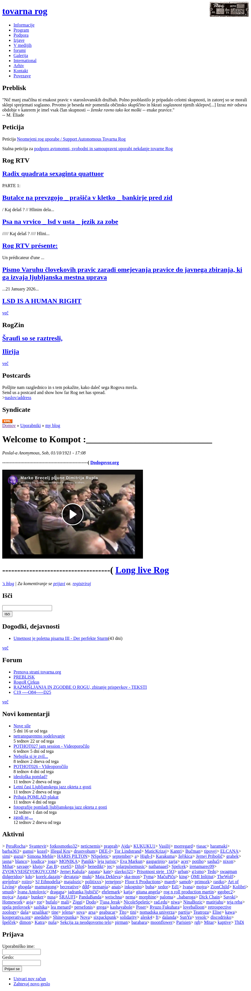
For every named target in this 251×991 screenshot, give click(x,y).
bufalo (51, 902)
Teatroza (201, 912)
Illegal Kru (60, 851)
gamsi (28, 851)
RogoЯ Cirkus (26, 682)
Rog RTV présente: (30, 245)
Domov (9, 425)
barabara (139, 922)
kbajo (38, 866)
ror (39, 902)
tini (133, 912)
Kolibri (239, 886)
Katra (40, 922)
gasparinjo (155, 861)
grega (102, 907)
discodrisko (220, 917)
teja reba (234, 902)
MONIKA (68, 861)
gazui (19, 856)
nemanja (100, 886)
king (183, 876)
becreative (69, 886)
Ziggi (77, 902)
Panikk (87, 861)
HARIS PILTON (72, 856)
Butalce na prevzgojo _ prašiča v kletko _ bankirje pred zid (87, 197)
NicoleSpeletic (137, 902)
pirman (121, 922)
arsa (92, 912)
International (25, 60)
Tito (122, 912)
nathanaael (158, 866)
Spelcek (179, 866)
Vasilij (164, 846)
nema (130, 896)
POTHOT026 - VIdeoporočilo (41, 766)
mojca (7, 896)
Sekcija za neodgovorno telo (85, 922)
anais (116, 886)
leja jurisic (107, 861)
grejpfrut (10, 881)
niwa (175, 902)
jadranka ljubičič (83, 891)
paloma (166, 896)
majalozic (72, 881)
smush (8, 891)
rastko (218, 881)
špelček (9, 922)
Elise (216, 912)
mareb (170, 881)
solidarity (128, 917)
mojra (201, 886)
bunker (37, 896)
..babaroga (186, 896)
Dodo (91, 902)
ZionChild (219, 886)
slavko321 (124, 871)
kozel (42, 851)
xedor (163, 886)
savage (23, 866)
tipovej (210, 851)
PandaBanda (90, 896)
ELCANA (229, 851)
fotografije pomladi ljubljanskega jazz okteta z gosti (60, 807)
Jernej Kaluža (72, 871)
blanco (21, 861)
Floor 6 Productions (143, 881)
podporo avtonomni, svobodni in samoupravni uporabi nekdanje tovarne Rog (103, 148)
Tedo (211, 871)
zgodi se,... (23, 817)
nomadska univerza (157, 912)
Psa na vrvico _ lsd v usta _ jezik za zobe (60, 221)
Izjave (19, 40)
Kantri (176, 851)
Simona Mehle (40, 856)
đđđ (85, 886)
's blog (8, 583)
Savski (229, 896)
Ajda (125, 846)
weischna (113, 896)
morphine (147, 896)
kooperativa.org (16, 917)
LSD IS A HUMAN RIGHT (41, 301)
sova (80, 912)
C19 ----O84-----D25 (32, 692)
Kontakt (21, 70)
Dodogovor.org (104, 462)
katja (128, 891)
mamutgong (45, 886)
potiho (198, 861)
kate (107, 871)
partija (184, 912)
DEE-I (105, 851)
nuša (52, 922)
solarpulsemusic (130, 866)
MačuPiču (166, 876)
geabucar (107, 912)
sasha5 (213, 861)
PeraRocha (15, 846)
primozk (202, 881)
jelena (67, 912)
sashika (40, 907)
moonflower (161, 922)
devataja (71, 876)
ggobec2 (225, 891)
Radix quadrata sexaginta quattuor (53, 173)
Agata (22, 896)
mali (65, 902)
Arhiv (19, 65)
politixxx (93, 881)
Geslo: (8, 957)
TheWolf (225, 876)
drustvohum (84, 851)
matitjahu (214, 902)
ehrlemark (111, 891)
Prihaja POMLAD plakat (36, 797)
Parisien (183, 922)
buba (149, 886)
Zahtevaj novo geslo (32, 983)
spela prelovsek (16, 907)
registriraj (82, 583)
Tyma (148, 876)
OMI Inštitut (202, 876)
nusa (51, 896)
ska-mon (132, 876)
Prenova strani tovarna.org (37, 672)
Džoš (79, 866)
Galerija (21, 55)
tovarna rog (24, 11)
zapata (94, 871)
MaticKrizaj (156, 851)
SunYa (186, 917)
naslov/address (18, 397)
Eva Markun (131, 861)
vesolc (201, 917)
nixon (228, 861)
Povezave (22, 75)
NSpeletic (100, 856)
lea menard (61, 907)
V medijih (23, 45)
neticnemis (90, 846)
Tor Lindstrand (127, 851)
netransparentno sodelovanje (39, 736)
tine (54, 912)
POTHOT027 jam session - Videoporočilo (51, 746)
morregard (183, 846)
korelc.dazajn (48, 876)
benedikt (95, 866)
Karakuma (165, 856)
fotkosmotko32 (63, 846)
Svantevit (37, 846)
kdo (28, 876)
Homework (12, 902)
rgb (197, 922)
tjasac (201, 846)
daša (24, 912)
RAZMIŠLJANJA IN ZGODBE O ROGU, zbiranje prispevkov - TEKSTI (80, 687)
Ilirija (10, 351)
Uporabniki (30, 425)
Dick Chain (209, 896)
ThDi (239, 922)
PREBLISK (24, 677)
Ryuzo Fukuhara (165, 907)
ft (157, 917)
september (121, 856)
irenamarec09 (201, 866)
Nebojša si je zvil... (31, 756)
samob (185, 881)
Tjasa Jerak (110, 902)
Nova (85, 917)
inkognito (133, 886)
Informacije (24, 25)
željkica (185, 856)
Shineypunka (65, 917)
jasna (7, 861)
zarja (173, 861)
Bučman (192, 851)
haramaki (218, 846)
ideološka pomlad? (30, 776)
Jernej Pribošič (209, 856)
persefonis (83, 907)
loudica (37, 861)
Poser (141, 907)
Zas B (51, 866)
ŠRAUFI (67, 896)
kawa (230, 912)
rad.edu (160, 902)
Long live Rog (142, 570)
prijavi (59, 583)
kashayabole (121, 907)
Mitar (209, 922)
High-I (146, 856)
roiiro (27, 881)
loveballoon (194, 907)
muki (86, 876)
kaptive (224, 922)
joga (52, 861)
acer (185, 861)
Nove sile (22, 725)
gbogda (24, 886)
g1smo (198, 871)
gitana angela (148, 891)
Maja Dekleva (107, 876)
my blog (52, 425)
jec (109, 866)
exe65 (65, 866)
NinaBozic (192, 902)
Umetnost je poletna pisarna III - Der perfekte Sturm (61, 638)
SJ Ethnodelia (47, 881)
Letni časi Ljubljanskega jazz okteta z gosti (52, 786)
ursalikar (40, 912)
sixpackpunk (104, 917)
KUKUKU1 (144, 846)
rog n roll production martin (188, 891)
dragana (57, 891)
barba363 (10, 851)
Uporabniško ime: (18, 946)
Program (21, 30)
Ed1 (175, 886)
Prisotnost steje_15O (155, 871)
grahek (232, 856)
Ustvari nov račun (30, 978)
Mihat (7, 866)
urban (183, 871)
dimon (25, 922)
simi (6, 856)
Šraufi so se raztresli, (32, 338)
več (5, 312)
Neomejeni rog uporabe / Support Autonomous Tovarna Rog (71, 139)
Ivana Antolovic (31, 891)
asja (29, 902)
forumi (20, 50)
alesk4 (146, 917)
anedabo (41, 917)
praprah (111, 846)
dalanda (169, 917)
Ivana (188, 886)
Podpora (21, 35)
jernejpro (113, 881)
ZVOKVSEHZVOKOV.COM (29, 871)
